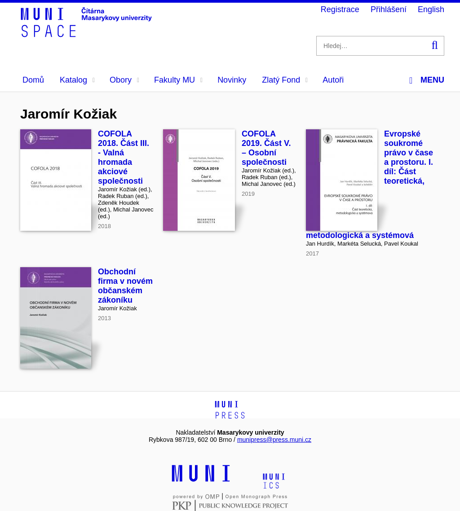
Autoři (333, 79)
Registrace (340, 9)
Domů (33, 79)
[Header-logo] (87, 34)
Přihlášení (389, 9)
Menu (426, 80)
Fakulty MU (178, 79)
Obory (124, 79)
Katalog (77, 79)
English (431, 9)
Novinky (231, 79)
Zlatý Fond (285, 79)
